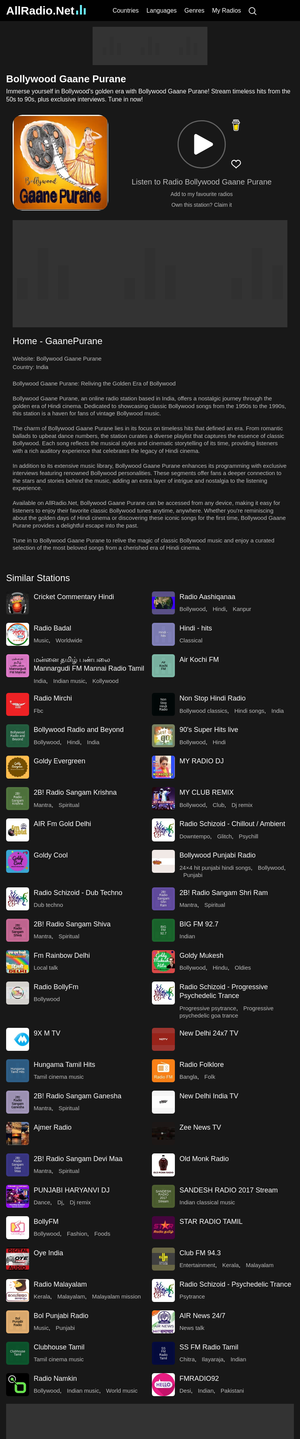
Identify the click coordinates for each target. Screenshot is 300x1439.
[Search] (252, 10)
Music (41, 640)
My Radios (226, 10)
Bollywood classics (203, 710)
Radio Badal (52, 628)
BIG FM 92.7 (198, 924)
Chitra (187, 1359)
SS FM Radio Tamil (208, 1347)
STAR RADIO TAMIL (211, 1221)
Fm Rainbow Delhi (62, 955)
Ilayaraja (212, 1359)
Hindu (220, 967)
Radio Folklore (201, 1064)
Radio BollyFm (56, 987)
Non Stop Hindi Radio (212, 698)
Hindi (219, 609)
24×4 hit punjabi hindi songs (215, 867)
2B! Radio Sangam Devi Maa (78, 1159)
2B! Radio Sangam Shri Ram (223, 893)
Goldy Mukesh (201, 955)
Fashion (77, 1233)
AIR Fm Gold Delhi (62, 824)
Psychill (248, 836)
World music (121, 1390)
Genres (194, 10)
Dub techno (48, 905)
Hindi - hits (195, 628)
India (42, 367)
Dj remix (242, 805)
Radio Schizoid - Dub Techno (78, 893)
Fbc (38, 710)
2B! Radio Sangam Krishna (75, 792)
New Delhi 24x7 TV (208, 1033)
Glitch (224, 836)
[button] (201, 144)
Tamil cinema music (59, 1076)
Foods (102, 1233)
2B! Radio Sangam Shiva (72, 924)
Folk (209, 1076)
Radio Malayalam (60, 1284)
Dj (60, 1202)
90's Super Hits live (208, 729)
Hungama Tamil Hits (64, 1064)
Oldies (243, 967)
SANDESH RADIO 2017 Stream (228, 1190)
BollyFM (46, 1221)
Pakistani (232, 1390)
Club (219, 805)
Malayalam (260, 1265)
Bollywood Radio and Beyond (79, 729)
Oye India (48, 1253)
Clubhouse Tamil (59, 1347)
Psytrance (192, 1296)
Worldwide (69, 640)
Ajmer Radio (53, 1127)
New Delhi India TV (208, 1096)
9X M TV (47, 1033)
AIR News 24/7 (202, 1316)
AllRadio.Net (46, 10)
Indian (187, 936)
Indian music (69, 681)
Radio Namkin (55, 1378)
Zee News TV (200, 1127)
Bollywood (192, 609)
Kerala (230, 1265)
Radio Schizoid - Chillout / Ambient (232, 824)
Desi (185, 1390)
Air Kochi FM (199, 659)
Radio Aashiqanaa (207, 597)
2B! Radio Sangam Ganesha (77, 1096)
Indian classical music (207, 1202)
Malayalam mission (116, 1296)
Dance (42, 1202)
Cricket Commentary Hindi (74, 597)
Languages (162, 10)
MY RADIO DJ (201, 761)
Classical (190, 640)
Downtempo (194, 836)
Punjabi (192, 875)
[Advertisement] (150, 46)
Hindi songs (249, 710)
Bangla (188, 1076)
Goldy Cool (51, 855)
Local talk (46, 967)
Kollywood (105, 681)
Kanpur (242, 609)
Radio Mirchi (53, 698)
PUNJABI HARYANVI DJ (71, 1190)
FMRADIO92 (199, 1378)
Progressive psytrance (207, 1008)
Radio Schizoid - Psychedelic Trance (235, 1284)
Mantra (43, 805)
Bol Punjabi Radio (61, 1316)
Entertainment (197, 1265)
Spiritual (69, 805)
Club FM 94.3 (200, 1253)
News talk (191, 1328)
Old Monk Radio (204, 1159)
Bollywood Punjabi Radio (217, 855)
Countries (125, 10)
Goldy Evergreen (59, 761)
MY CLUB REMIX (206, 792)
